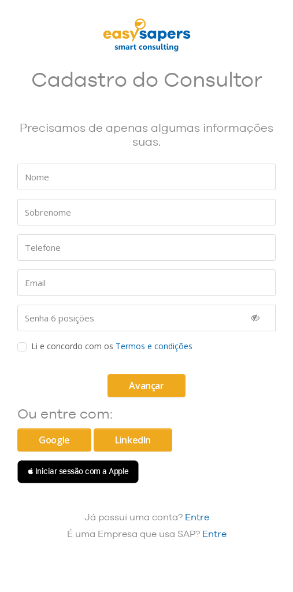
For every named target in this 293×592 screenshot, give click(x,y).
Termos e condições (154, 346)
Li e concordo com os (111, 346)
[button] (78, 471)
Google (54, 440)
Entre (197, 517)
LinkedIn (133, 440)
